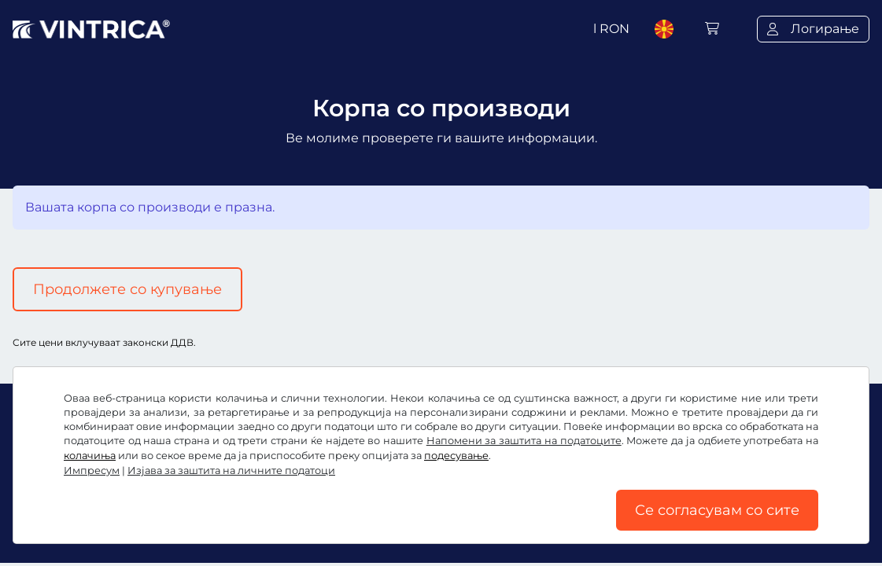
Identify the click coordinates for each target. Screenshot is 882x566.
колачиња (90, 455)
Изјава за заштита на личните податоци (231, 470)
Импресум (92, 470)
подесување (456, 455)
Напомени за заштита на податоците (524, 441)
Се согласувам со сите (717, 510)
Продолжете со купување (127, 289)
